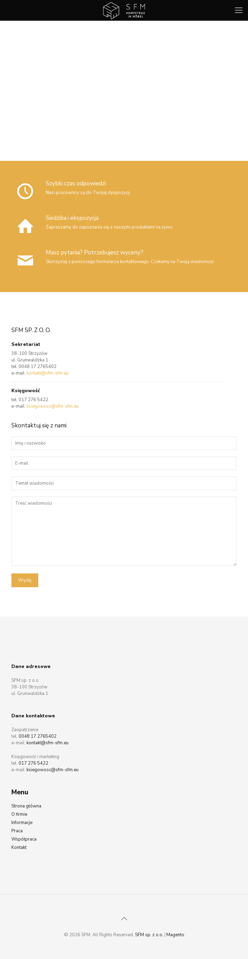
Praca (17, 831)
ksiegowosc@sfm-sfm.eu (53, 406)
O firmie (19, 814)
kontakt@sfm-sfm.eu (48, 373)
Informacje (21, 823)
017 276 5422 (33, 400)
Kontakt (19, 847)
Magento (175, 935)
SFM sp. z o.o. (149, 935)
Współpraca (24, 839)
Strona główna (26, 806)
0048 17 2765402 (37, 367)
